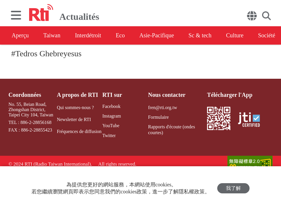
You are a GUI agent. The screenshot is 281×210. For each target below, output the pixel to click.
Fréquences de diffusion (79, 131)
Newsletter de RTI (74, 119)
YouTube (110, 125)
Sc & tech (199, 35)
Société (266, 35)
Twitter (109, 135)
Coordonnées (24, 95)
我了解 (233, 188)
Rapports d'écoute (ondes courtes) (171, 129)
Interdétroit (88, 35)
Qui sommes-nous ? (75, 107)
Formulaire (158, 117)
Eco (120, 35)
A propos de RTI (77, 95)
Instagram (111, 115)
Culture (234, 35)
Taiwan (52, 35)
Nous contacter (166, 95)
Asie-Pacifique (156, 35)
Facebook (111, 106)
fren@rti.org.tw (162, 107)
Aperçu (20, 35)
